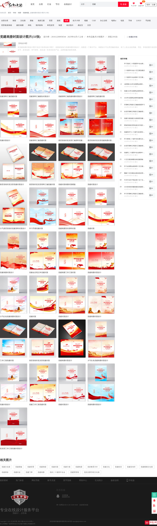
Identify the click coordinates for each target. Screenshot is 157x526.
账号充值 (51, 480)
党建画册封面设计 (7, 272)
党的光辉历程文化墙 (91, 472)
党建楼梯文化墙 (147, 467)
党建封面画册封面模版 (67, 184)
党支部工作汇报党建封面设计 (11, 448)
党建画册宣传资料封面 (67, 228)
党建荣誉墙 (74, 472)
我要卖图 (154, 495)
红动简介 (99, 480)
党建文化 (106, 467)
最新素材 (4, 480)
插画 (58, 21)
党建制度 (78, 467)
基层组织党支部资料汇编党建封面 (42, 184)
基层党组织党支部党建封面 (39, 360)
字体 (130, 21)
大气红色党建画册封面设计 (10, 316)
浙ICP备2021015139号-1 (25, 521)
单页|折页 (50, 25)
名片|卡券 (76, 21)
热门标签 (20, 480)
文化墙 (23, 21)
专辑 (14, 13)
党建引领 (66, 467)
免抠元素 (41, 21)
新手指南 (67, 480)
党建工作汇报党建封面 (37, 404)
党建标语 (118, 467)
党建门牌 (29, 472)
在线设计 (68, 4)
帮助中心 (83, 480)
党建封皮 (17, 472)
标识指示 (69, 25)
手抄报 (148, 21)
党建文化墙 (6, 467)
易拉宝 (80, 25)
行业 (49, 4)
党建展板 (18, 467)
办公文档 (103, 21)
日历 (89, 25)
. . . (29, 13)
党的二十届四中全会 (57, 472)
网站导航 (35, 480)
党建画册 (41, 472)
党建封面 (91, 228)
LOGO (138, 21)
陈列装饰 (39, 25)
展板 (31, 21)
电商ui (113, 21)
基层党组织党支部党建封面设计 (12, 184)
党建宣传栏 (131, 467)
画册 (19, 13)
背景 (50, 21)
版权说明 (115, 480)
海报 (14, 21)
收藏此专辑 (133, 37)
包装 (122, 21)
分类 (41, 4)
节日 (57, 4)
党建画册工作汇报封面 (67, 272)
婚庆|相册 (20, 25)
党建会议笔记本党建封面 (38, 272)
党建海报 (42, 467)
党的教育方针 (92, 467)
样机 (29, 25)
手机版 (131, 480)
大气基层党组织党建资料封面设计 (13, 228)
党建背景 (30, 467)
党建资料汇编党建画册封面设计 (70, 96)
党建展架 (5, 472)
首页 (32, 4)
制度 (60, 25)
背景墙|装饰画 (6, 25)
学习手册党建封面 (36, 228)
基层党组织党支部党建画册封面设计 (101, 140)
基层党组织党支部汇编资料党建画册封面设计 (72, 140)
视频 (86, 21)
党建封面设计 (5, 140)
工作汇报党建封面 (7, 360)
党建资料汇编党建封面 (8, 96)
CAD (94, 21)
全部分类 (4, 21)
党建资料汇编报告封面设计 (39, 96)
